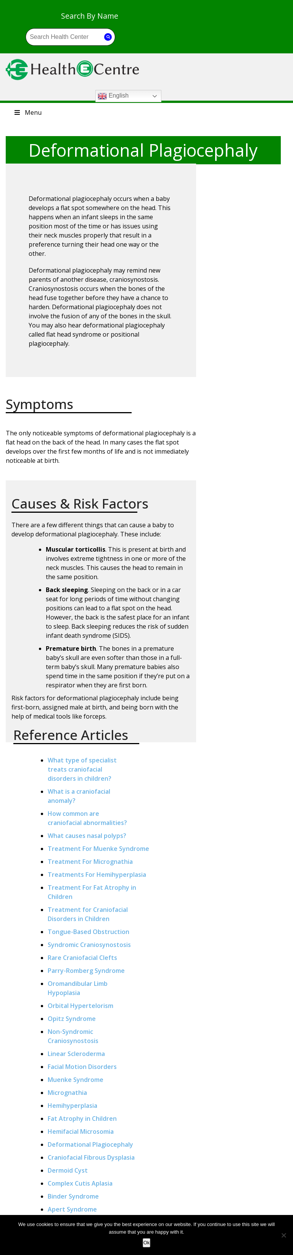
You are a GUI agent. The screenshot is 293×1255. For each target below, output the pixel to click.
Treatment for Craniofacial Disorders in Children (247, 369)
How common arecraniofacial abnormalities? (241, 228)
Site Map (174, 1195)
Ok (146, 1242)
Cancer (41, 1191)
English (190, 50)
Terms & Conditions (174, 1184)
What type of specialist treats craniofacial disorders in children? (250, 174)
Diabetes (41, 1202)
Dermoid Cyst (236, 676)
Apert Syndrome (240, 715)
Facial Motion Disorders (250, 554)
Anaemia (41, 1168)
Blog (174, 1162)
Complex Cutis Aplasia (248, 689)
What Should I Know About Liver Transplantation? (113, 1171)
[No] (283, 1235)
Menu (27, 68)
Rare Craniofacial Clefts (250, 436)
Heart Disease (41, 1213)
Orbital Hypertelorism (249, 493)
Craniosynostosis (241, 728)
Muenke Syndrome (244, 567)
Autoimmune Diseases (41, 1179)
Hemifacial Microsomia (249, 619)
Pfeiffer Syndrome (243, 741)
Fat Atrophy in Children (250, 606)
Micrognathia (235, 580)
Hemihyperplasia (241, 593)
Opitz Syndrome (240, 506)
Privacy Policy (174, 1173)
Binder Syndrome (241, 702)
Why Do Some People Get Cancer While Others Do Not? (113, 1200)
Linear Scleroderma (244, 541)
